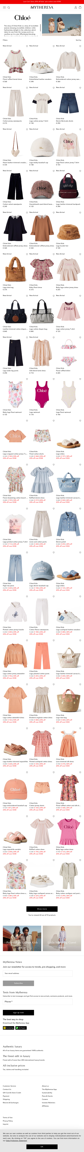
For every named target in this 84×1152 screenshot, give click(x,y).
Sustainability (47, 1093)
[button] (18, 1012)
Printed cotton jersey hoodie (13, 630)
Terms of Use (7, 1117)
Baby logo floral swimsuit (12, 412)
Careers (45, 1099)
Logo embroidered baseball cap (15, 805)
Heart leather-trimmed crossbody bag (17, 162)
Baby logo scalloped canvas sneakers (43, 893)
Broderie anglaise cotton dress (40, 717)
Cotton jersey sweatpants (12, 121)
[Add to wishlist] (27, 46)
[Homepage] (42, 7)
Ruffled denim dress (36, 498)
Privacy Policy (8, 1121)
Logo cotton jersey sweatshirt (14, 674)
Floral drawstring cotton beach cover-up (18, 498)
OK (42, 1147)
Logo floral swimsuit (63, 412)
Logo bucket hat (62, 246)
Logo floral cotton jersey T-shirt (67, 162)
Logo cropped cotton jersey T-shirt (15, 454)
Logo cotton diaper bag (38, 329)
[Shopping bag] (80, 7)
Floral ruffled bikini (63, 371)
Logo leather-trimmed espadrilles (15, 761)
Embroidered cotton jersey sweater (69, 79)
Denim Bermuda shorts (64, 121)
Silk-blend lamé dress (37, 371)
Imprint (5, 1124)
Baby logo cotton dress (64, 849)
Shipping (6, 1099)
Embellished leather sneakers (40, 79)
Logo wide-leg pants (10, 371)
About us (45, 1086)
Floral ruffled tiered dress (12, 79)
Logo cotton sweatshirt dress (13, 717)
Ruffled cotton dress (36, 849)
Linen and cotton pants (38, 542)
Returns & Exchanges (11, 1103)
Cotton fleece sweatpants (38, 630)
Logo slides (60, 454)
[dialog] (42, 1140)
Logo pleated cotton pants (39, 674)
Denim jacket (61, 542)
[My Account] (76, 7)
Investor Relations (48, 1103)
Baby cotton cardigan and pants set (69, 893)
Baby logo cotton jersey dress (67, 287)
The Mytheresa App (49, 1089)
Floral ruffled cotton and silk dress (69, 805)
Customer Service (9, 1086)
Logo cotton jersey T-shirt (38, 121)
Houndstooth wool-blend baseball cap (43, 204)
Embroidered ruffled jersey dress (15, 246)
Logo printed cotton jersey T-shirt (15, 542)
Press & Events (47, 1096)
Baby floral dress (35, 287)
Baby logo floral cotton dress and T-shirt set (19, 893)
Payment (6, 1096)
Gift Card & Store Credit (12, 1093)
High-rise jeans (8, 586)
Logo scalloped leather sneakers (68, 630)
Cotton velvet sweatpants (12, 204)
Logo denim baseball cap (39, 586)
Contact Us (7, 1089)
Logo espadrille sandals (12, 849)
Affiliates (45, 1106)
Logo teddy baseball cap (38, 162)
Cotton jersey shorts (36, 805)
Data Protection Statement (16, 1141)
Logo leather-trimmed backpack (68, 204)
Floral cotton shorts (36, 454)
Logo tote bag (8, 287)
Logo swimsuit (34, 412)
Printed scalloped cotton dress (40, 761)
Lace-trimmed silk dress (65, 761)
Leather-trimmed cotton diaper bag (16, 329)
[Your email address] (37, 973)
